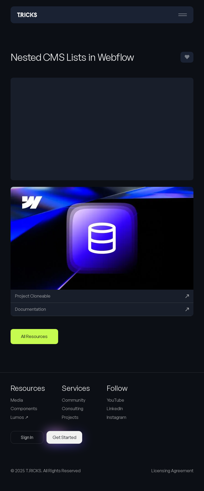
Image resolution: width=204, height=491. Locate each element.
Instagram (116, 417)
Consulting (72, 408)
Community (73, 400)
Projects (70, 417)
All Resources (34, 336)
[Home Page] (27, 14)
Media (17, 400)
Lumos (19, 417)
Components (24, 408)
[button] (182, 14)
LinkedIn (115, 408)
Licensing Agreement (172, 470)
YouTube (115, 400)
